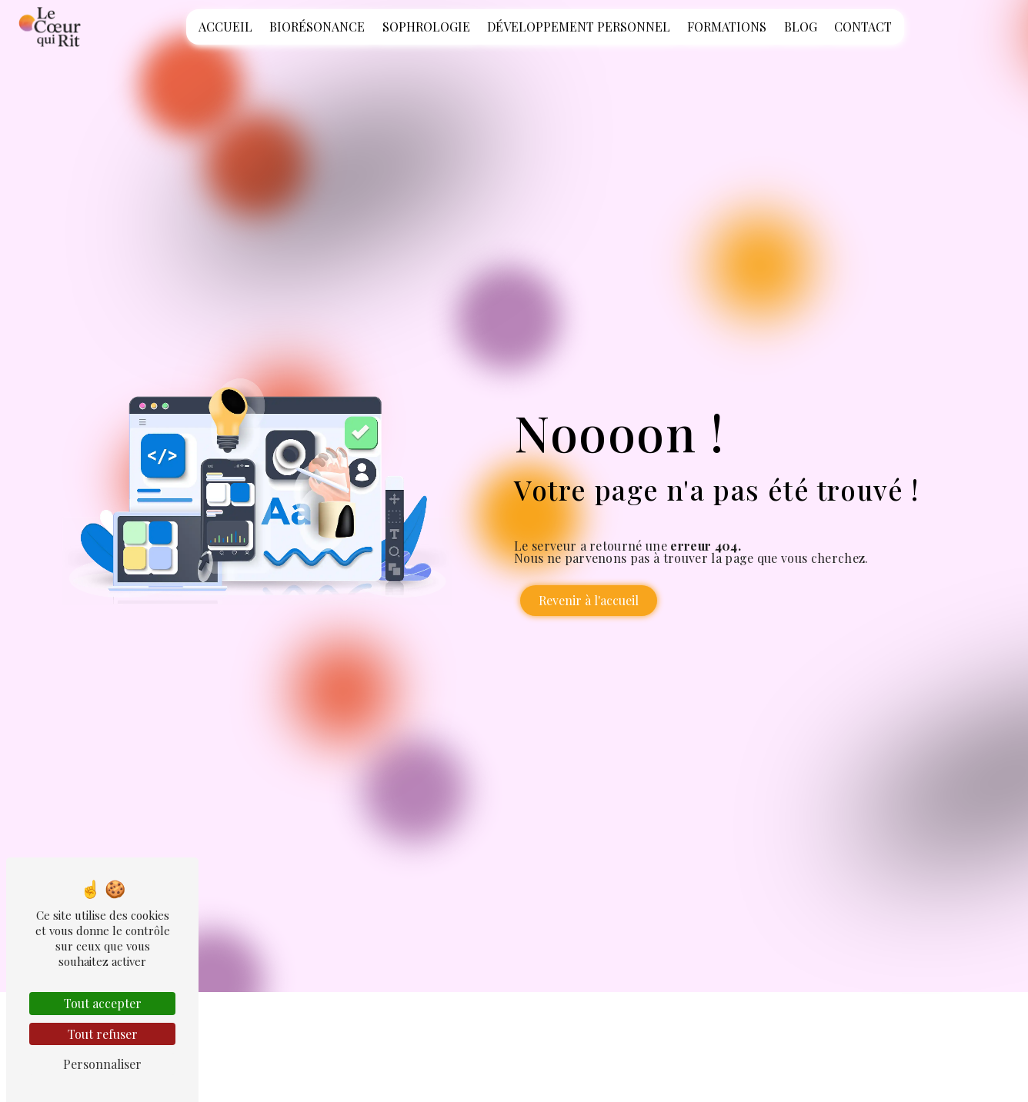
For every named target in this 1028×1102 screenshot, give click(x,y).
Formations (726, 26)
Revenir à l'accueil (589, 600)
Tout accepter (103, 1003)
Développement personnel (578, 26)
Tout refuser (103, 1034)
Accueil (225, 26)
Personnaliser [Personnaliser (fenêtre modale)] (102, 1064)
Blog (800, 26)
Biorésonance (317, 26)
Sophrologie (426, 26)
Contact (863, 26)
